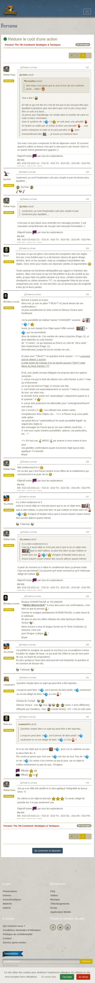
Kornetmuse (9, 75)
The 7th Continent (24, 44)
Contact (7, 938)
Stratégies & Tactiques (48, 44)
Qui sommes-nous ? (14, 926)
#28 (87, 532)
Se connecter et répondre (47, 850)
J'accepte (67, 977)
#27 (87, 497)
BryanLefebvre (11, 302)
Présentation (10, 891)
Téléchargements (59, 903)
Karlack (7, 724)
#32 (87, 717)
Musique (55, 899)
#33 (87, 783)
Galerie (7, 908)
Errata (53, 908)
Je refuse (83, 977)
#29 (87, 596)
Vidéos (54, 895)
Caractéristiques (12, 899)
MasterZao (29, 81)
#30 (87, 645)
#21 (87, 67)
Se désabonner (10, 965)
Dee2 (5, 256)
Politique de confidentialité (17, 934)
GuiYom (22, 75)
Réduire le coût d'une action (30, 39)
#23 (87, 199)
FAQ (52, 891)
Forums (9, 44)
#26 (87, 462)
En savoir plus (49, 976)
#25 (87, 294)
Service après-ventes (14, 942)
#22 (87, 172)
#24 (87, 248)
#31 (87, 678)
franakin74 (9, 685)
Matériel (7, 903)
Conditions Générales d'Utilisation (22, 930)
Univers (7, 895)
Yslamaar (8, 504)
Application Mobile (60, 912)
